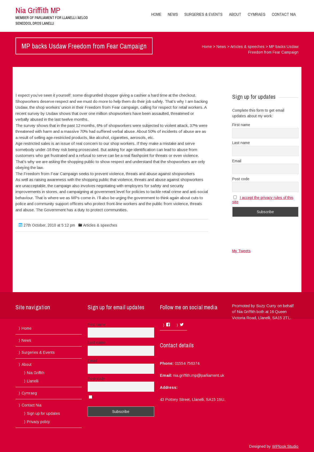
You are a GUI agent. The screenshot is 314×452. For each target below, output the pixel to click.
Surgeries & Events (203, 14)
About (235, 14)
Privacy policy (38, 422)
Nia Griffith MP (37, 10)
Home (156, 14)
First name (241, 125)
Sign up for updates (43, 413)
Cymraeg (256, 14)
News (173, 14)
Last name (241, 143)
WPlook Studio (285, 446)
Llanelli (32, 381)
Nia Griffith (35, 373)
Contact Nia (284, 14)
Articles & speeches (247, 46)
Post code (240, 179)
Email (236, 161)
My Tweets (241, 251)
